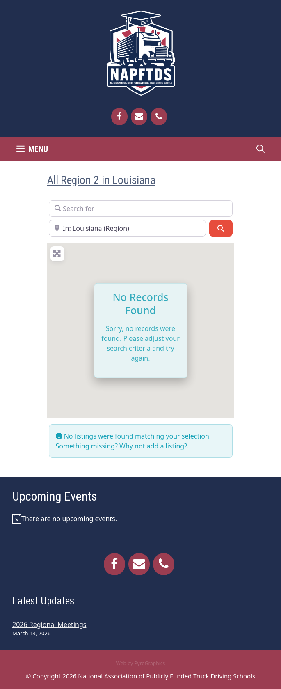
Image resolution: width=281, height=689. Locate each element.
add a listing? (167, 445)
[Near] (127, 228)
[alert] (140, 519)
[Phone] (159, 116)
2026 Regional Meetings (49, 624)
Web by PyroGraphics (140, 663)
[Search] (220, 228)
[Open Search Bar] (260, 149)
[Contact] (139, 116)
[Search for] (141, 208)
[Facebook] (119, 116)
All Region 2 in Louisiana (101, 180)
